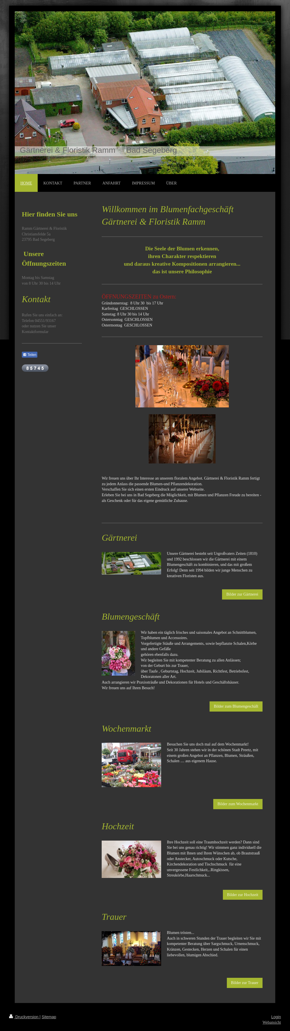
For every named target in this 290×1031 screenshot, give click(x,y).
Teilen (29, 355)
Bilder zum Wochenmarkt (238, 804)
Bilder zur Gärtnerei (242, 594)
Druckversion (24, 1017)
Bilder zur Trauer (244, 983)
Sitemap (49, 1017)
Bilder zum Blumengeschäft (236, 706)
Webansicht (272, 1022)
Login (276, 1017)
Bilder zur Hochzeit (242, 895)
